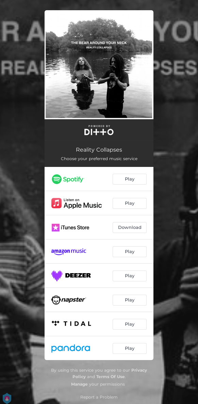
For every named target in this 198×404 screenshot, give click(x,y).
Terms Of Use (110, 376)
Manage (79, 384)
